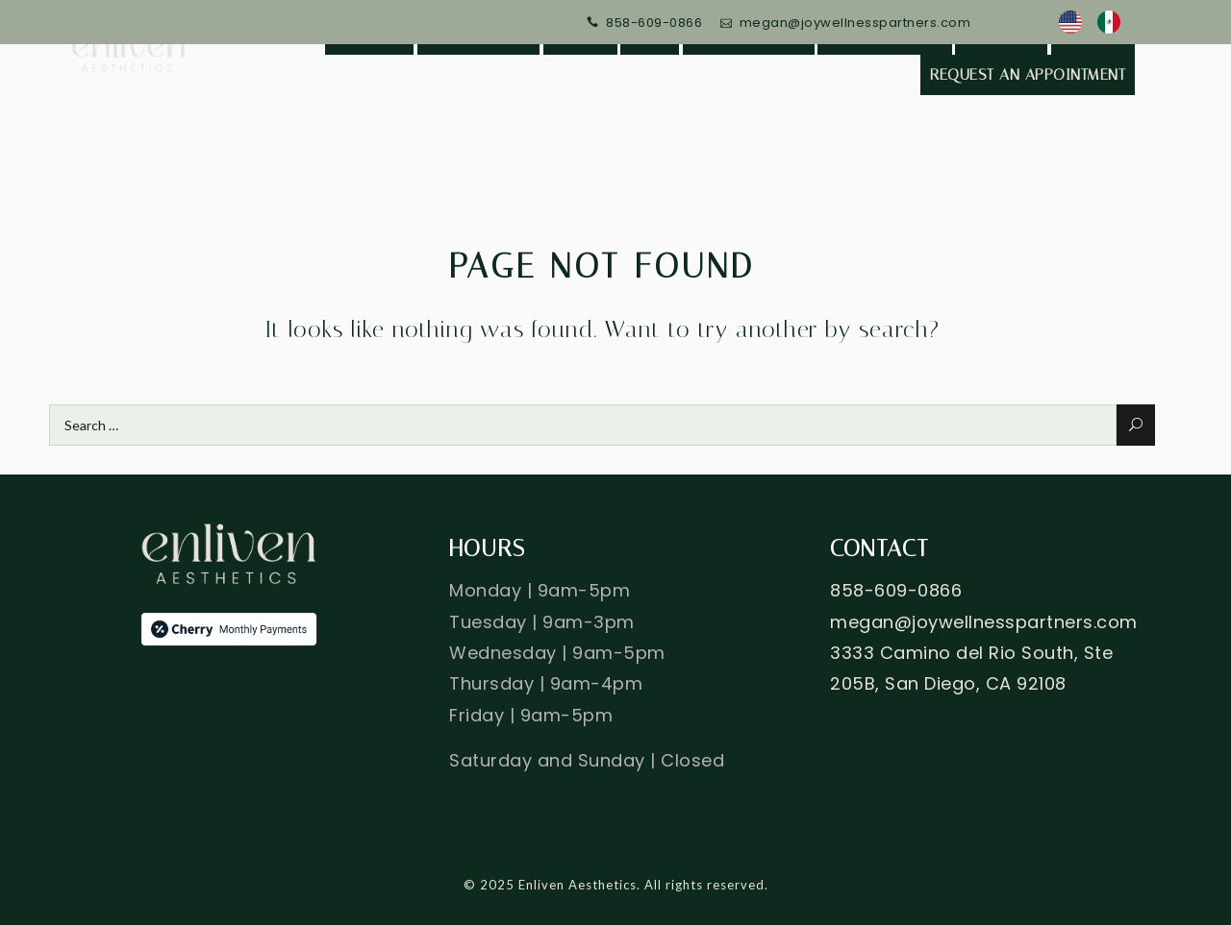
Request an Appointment (1027, 74)
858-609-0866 (654, 22)
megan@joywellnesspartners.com (855, 22)
